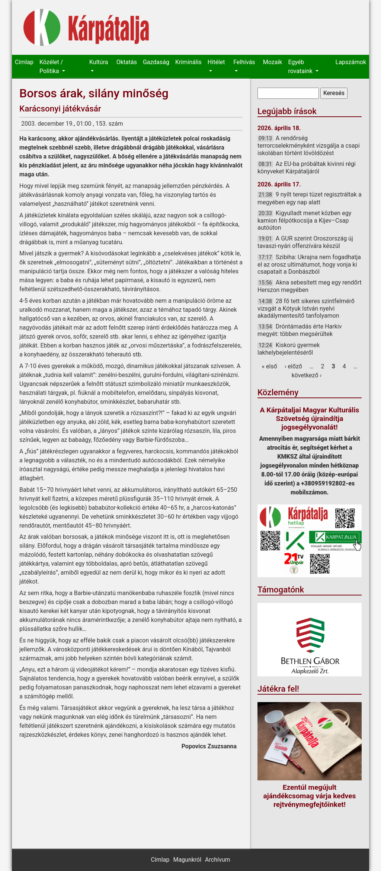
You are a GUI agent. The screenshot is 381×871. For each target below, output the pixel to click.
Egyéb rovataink (301, 67)
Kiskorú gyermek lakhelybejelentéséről (288, 349)
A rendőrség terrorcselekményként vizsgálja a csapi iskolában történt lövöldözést (308, 145)
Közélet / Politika (51, 67)
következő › (307, 375)
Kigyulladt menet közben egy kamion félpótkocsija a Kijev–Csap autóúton (304, 220)
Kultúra (98, 62)
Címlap (24, 62)
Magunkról (187, 859)
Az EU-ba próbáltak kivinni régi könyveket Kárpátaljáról (306, 167)
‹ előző (293, 366)
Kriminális (188, 62)
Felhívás (244, 62)
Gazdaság (156, 62)
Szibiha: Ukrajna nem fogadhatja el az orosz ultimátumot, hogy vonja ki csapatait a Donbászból (309, 264)
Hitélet (216, 62)
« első (269, 366)
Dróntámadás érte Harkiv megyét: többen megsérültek (299, 330)
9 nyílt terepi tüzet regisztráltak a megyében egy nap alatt (309, 198)
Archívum (217, 859)
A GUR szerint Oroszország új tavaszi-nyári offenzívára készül (305, 242)
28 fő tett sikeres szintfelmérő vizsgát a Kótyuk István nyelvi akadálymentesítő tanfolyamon (306, 308)
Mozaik (272, 62)
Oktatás (126, 62)
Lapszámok (351, 62)
